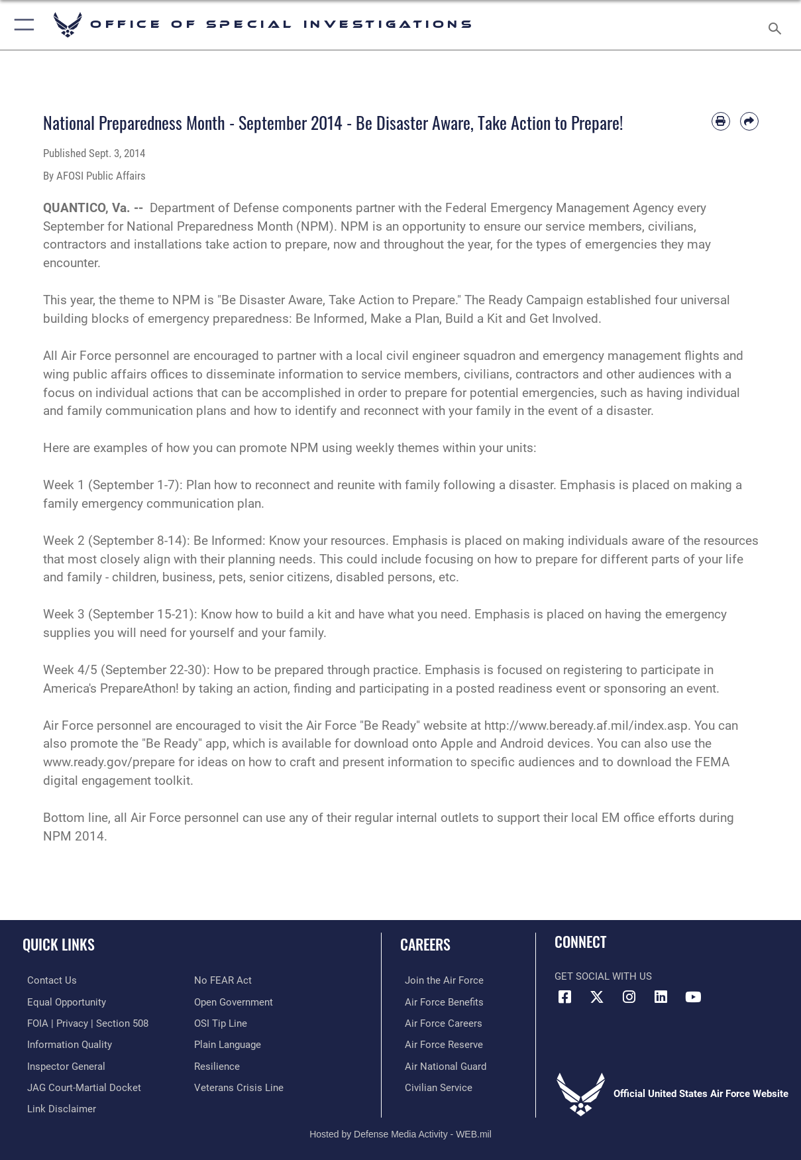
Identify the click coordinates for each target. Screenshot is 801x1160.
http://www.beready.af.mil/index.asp (586, 726)
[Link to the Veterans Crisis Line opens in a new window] (239, 1085)
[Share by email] (749, 121)
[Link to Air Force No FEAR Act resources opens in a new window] (223, 980)
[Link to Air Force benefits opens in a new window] (439, 1002)
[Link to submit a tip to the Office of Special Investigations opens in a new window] (220, 1023)
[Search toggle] (777, 24)
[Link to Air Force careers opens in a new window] (439, 1023)
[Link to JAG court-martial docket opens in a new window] (79, 1085)
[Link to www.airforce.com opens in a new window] (439, 980)
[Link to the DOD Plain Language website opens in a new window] (227, 1043)
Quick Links (59, 944)
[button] (21, 25)
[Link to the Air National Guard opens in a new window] (441, 1065)
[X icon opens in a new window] (597, 997)
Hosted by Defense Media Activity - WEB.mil (400, 1130)
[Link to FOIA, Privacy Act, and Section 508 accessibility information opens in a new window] (83, 1023)
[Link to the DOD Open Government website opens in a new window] (233, 1002)
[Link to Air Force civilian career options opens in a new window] (434, 1085)
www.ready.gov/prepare (109, 762)
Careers (425, 944)
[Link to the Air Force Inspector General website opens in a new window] (62, 1065)
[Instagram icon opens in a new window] (629, 997)
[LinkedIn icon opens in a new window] (661, 997)
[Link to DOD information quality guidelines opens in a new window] (65, 1043)
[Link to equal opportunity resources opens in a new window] (62, 1002)
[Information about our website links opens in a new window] (57, 1106)
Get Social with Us (603, 976)
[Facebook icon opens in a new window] (564, 997)
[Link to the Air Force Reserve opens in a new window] (439, 1043)
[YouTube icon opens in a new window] (693, 997)
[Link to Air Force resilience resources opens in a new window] (217, 1065)
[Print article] (721, 121)
